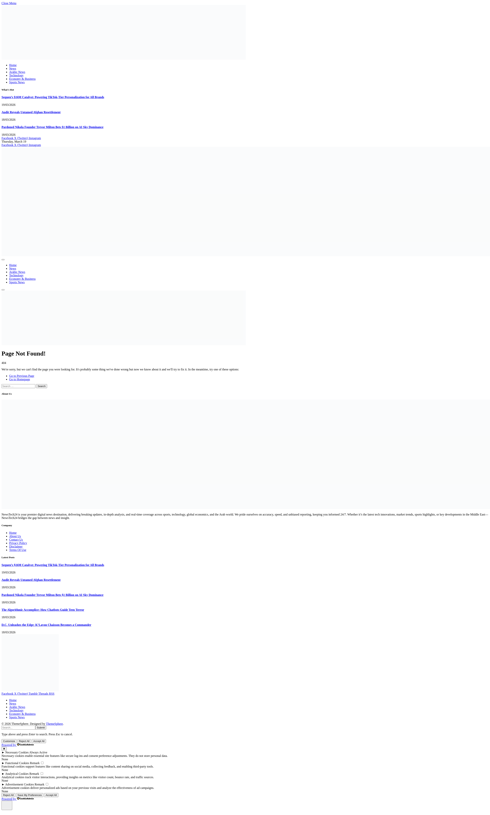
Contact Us (16, 539)
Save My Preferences (30, 795)
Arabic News (17, 72)
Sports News (17, 82)
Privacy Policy (18, 543)
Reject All (24, 741)
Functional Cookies (17, 763)
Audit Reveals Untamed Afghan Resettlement (31, 112)
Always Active (38, 752)
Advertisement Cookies (19, 784)
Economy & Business (22, 78)
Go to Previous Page (21, 375)
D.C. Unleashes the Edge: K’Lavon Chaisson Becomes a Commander (46, 624)
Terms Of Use (17, 550)
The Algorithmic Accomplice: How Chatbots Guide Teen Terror (43, 609)
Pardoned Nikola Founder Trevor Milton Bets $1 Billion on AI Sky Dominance (52, 127)
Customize (9, 741)
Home (13, 65)
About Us (15, 536)
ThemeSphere (54, 723)
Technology (16, 75)
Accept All (39, 741)
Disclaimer (16, 546)
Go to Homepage (19, 379)
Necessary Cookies (17, 752)
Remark (35, 763)
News (12, 68)
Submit (41, 727)
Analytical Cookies (17, 773)
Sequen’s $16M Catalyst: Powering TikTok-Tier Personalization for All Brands (53, 97)
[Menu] (3, 259)
